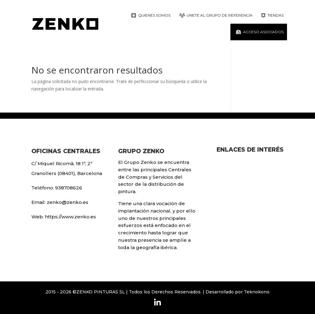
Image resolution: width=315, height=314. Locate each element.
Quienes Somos (154, 15)
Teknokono (256, 292)
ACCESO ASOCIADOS (263, 32)
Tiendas (275, 15)
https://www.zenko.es (70, 217)
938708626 (68, 188)
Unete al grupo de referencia (220, 15)
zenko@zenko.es (67, 202)
